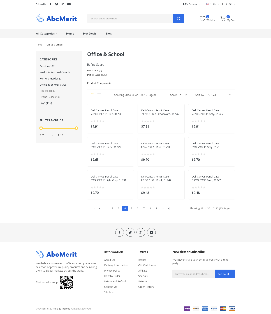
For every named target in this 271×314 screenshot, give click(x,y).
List (107, 95)
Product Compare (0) (99, 83)
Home (39, 44)
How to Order (112, 276)
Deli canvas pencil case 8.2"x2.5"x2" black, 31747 (156, 178)
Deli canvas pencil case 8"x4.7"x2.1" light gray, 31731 (108, 178)
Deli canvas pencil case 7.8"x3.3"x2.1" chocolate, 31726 (160, 112)
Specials (143, 276)
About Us (109, 259)
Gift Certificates (147, 265)
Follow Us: (41, 4)
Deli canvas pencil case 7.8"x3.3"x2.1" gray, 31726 (207, 112)
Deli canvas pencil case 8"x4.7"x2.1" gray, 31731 (206, 145)
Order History (146, 286)
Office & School (55, 44)
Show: (173, 95)
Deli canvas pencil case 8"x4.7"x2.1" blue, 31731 (155, 145)
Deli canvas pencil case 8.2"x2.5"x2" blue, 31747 (206, 178)
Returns (142, 281)
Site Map (109, 292)
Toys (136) (46, 103)
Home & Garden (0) (51, 78)
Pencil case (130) (51, 97)
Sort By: (200, 95)
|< (93, 208)
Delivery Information (116, 265)
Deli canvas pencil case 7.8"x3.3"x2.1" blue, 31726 (106, 112)
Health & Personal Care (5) (55, 72)
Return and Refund (115, 281)
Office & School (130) (53, 84)
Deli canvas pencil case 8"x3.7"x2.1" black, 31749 (106, 145)
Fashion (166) (47, 66)
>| (169, 208)
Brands (142, 259)
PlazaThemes (62, 308)
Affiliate (142, 270)
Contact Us (110, 286)
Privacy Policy (112, 270)
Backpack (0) (48, 90)
